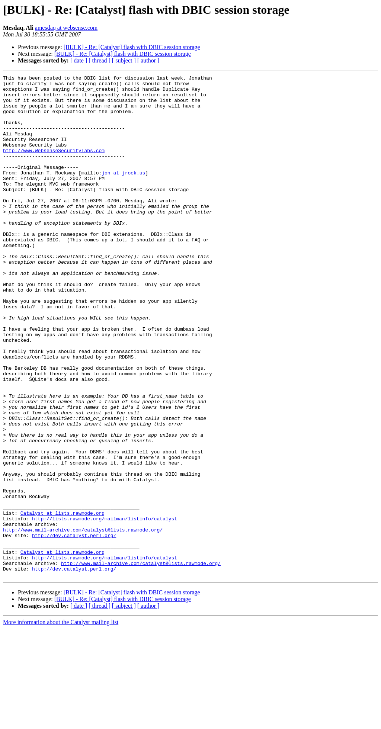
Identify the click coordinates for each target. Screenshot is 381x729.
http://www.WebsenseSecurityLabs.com (54, 166)
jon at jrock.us (123, 192)
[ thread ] (100, 60)
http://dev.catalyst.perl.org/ (74, 627)
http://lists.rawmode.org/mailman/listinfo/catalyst (104, 607)
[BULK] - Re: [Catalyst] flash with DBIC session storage (132, 47)
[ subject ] (124, 60)
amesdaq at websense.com (66, 28)
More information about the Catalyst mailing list (60, 722)
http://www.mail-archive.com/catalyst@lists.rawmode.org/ (83, 621)
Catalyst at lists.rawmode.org (62, 601)
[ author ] (148, 60)
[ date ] (78, 60)
